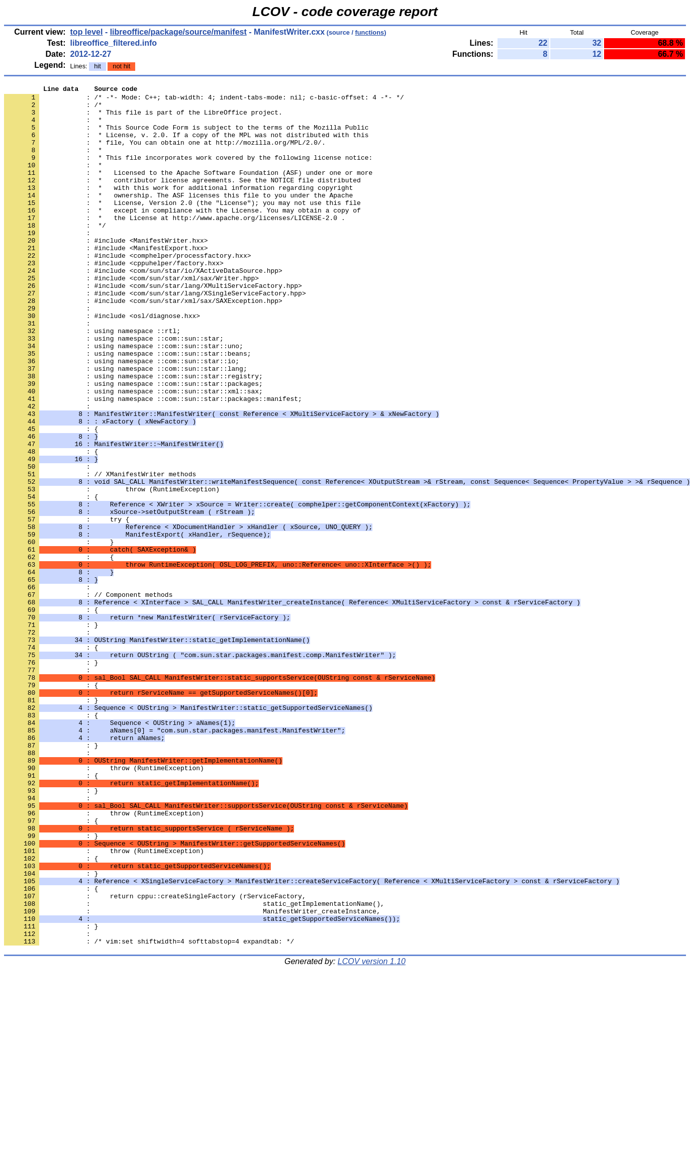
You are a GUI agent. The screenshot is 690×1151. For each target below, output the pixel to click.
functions (369, 32)
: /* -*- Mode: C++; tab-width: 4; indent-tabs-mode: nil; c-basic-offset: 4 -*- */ (204, 99)
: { (51, 497)
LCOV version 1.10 (372, 1133)
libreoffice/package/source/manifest (178, 32)
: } (51, 733)
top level (86, 32)
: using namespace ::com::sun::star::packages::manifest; (153, 461)
